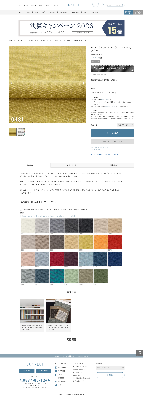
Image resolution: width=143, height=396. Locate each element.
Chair (20, 12)
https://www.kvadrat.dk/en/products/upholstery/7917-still (47, 216)
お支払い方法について (80, 367)
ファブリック (44, 41)
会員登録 (93, 6)
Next (84, 83)
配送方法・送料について (81, 370)
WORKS (48, 5)
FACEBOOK (60, 378)
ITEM (26, 5)
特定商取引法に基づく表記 (81, 378)
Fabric (85, 12)
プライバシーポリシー (80, 381)
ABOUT (40, 5)
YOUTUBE (60, 371)
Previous (11, 83)
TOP (20, 5)
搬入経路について (79, 372)
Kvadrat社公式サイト (110, 106)
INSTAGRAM (60, 367)
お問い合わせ (27, 371)
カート (103, 6)
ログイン (98, 6)
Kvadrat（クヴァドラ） (31, 41)
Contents (95, 12)
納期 (93, 88)
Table (28, 12)
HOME (10, 41)
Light (36, 12)
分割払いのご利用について (100, 147)
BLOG (56, 5)
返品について (96, 150)
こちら (38, 385)
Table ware (75, 12)
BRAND (33, 5)
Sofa (43, 12)
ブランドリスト (18, 41)
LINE (59, 385)
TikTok (58, 374)
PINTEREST (60, 381)
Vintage (52, 12)
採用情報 (110, 375)
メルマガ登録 (43, 371)
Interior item (63, 12)
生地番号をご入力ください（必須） (104, 80)
